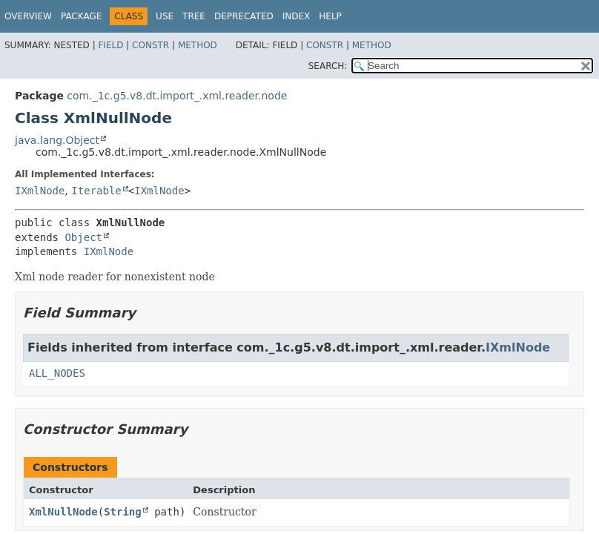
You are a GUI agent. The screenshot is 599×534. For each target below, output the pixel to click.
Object (83, 237)
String (123, 512)
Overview (28, 16)
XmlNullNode (63, 512)
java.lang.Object (57, 140)
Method (197, 45)
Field (110, 45)
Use (164, 16)
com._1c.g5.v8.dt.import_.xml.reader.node (177, 96)
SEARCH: (328, 66)
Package (81, 16)
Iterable (96, 191)
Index (296, 16)
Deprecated (244, 16)
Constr (150, 45)
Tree (193, 16)
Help (330, 16)
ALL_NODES (57, 373)
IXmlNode (39, 191)
